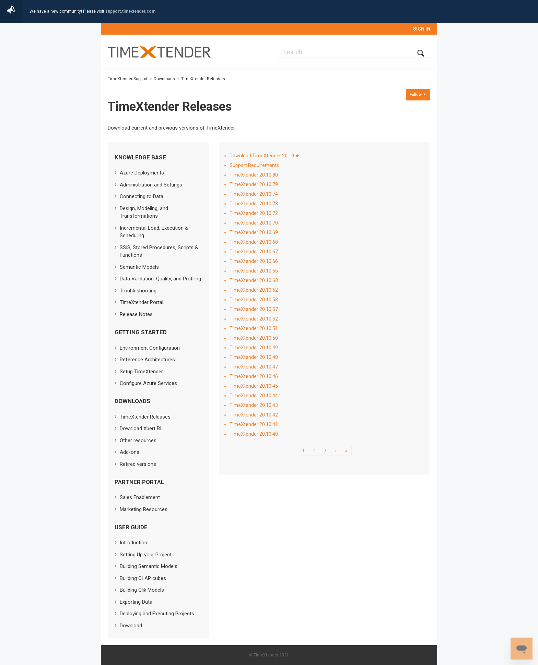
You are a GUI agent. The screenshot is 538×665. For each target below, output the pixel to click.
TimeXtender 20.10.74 (254, 194)
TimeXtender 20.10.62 (254, 290)
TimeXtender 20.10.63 (254, 280)
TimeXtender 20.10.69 (254, 232)
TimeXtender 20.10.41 (254, 424)
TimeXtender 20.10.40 (254, 434)
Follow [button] (416, 94)
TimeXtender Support (128, 78)
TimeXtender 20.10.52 (254, 319)
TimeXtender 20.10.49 (254, 347)
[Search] (353, 52)
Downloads (164, 78)
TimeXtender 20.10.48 (254, 357)
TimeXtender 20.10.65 (254, 271)
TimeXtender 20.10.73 (254, 203)
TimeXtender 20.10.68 (254, 242)
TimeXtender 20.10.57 (254, 309)
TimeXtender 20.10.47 (254, 367)
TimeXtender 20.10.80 (254, 175)
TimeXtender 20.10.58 (254, 299)
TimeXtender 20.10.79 (254, 184)
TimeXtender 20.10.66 (254, 261)
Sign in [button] (421, 29)
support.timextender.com (130, 11)
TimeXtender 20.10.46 (254, 376)
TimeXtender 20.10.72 (254, 213)
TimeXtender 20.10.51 (254, 328)
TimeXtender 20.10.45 (254, 386)
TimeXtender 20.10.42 (254, 415)
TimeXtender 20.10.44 (254, 395)
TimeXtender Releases (203, 78)
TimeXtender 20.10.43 (254, 405)
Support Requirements (254, 165)
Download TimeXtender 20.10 (262, 155)
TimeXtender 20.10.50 (254, 338)
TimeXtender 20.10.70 (254, 223)
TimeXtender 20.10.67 (254, 251)
